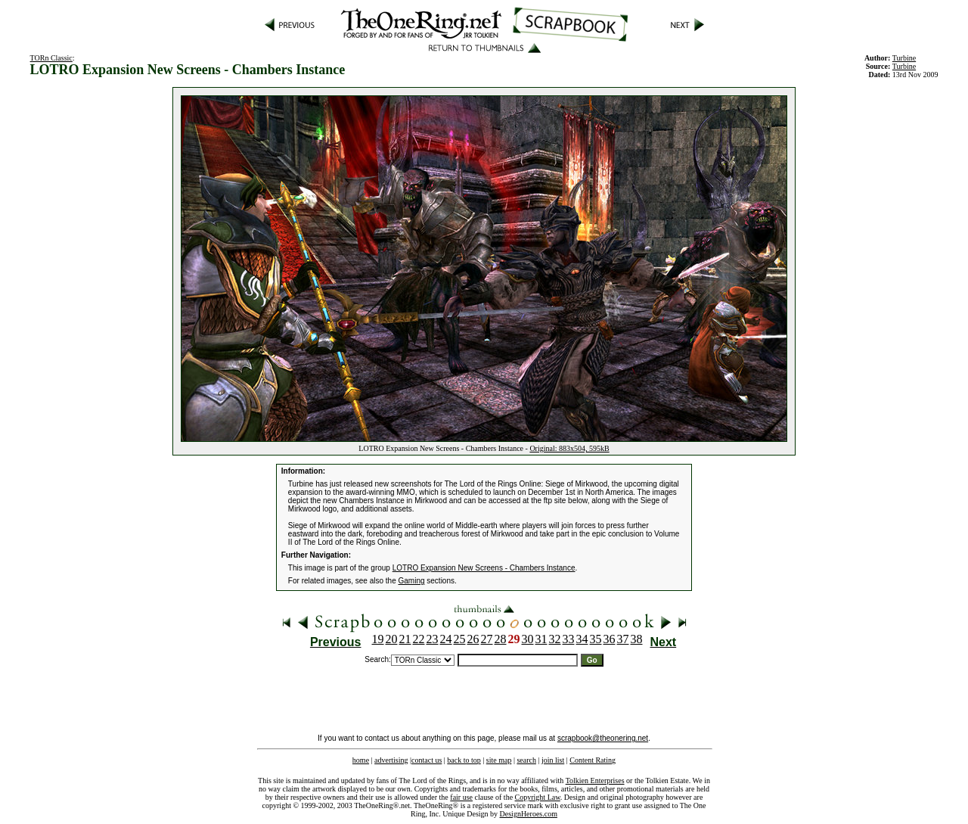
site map (499, 760)
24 (446, 639)
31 (541, 639)
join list (552, 760)
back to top (463, 760)
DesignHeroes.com (528, 814)
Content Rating (592, 760)
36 (609, 639)
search (526, 760)
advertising (391, 760)
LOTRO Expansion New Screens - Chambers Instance (484, 568)
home (360, 760)
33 (569, 639)
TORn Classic (51, 58)
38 (637, 639)
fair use (461, 797)
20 (392, 639)
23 (433, 639)
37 (623, 639)
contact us (426, 760)
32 (555, 639)
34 (582, 639)
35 (596, 639)
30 (528, 639)
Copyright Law (537, 797)
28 (501, 639)
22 (419, 639)
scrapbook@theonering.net (602, 738)
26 (473, 639)
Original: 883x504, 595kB (569, 448)
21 (405, 639)
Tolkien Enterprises (595, 780)
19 (378, 639)
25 (460, 639)
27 (487, 639)
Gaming (412, 581)
